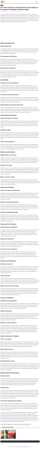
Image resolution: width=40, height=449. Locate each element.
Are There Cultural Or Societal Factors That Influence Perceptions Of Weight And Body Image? (16, 424)
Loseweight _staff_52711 (4, 11)
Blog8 (2, 5)
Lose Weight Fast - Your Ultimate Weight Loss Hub (22, 446)
